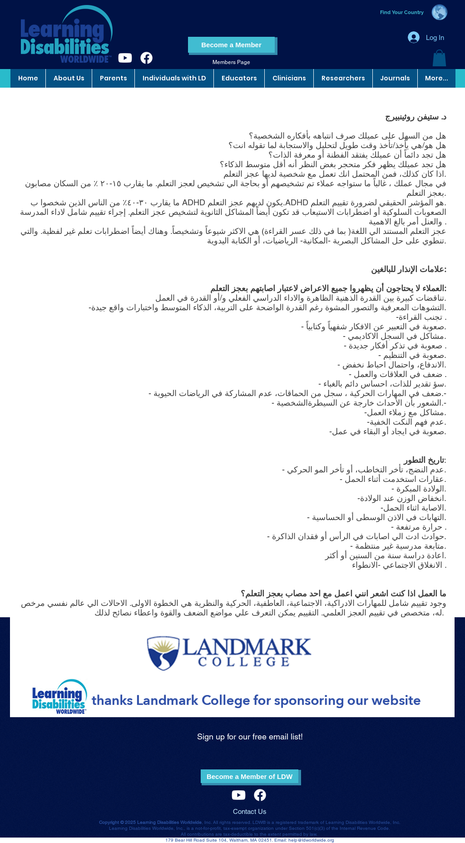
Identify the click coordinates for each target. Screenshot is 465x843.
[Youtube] (125, 58)
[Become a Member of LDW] (249, 776)
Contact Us (250, 811)
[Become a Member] (231, 45)
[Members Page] (231, 62)
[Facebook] (146, 58)
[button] (439, 58)
